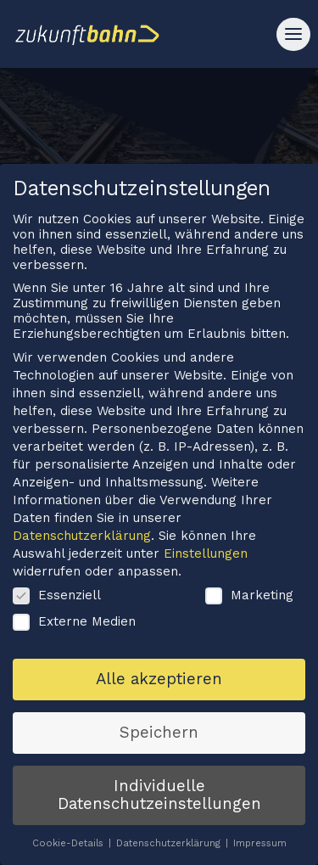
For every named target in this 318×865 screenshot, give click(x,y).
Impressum (260, 851)
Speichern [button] (159, 739)
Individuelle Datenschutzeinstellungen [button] (159, 802)
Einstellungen (206, 561)
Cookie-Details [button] (69, 851)
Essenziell (57, 601)
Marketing (249, 601)
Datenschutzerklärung (82, 543)
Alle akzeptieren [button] (159, 686)
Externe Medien (74, 629)
